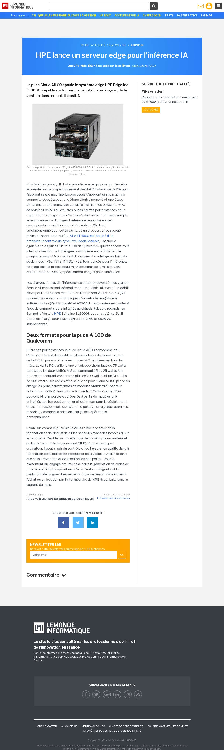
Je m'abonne (151, 109)
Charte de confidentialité (126, 726)
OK (121, 554)
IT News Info (97, 652)
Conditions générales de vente (168, 726)
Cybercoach (152, 15)
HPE (57, 313)
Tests (169, 15)
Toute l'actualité (92, 45)
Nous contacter (46, 726)
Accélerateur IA (127, 15)
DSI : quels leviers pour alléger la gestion (64, 15)
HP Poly (105, 15)
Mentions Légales (93, 726)
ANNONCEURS (69, 726)
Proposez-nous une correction (113, 498)
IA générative (187, 15)
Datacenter (117, 45)
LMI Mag (206, 15)
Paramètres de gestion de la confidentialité (112, 731)
